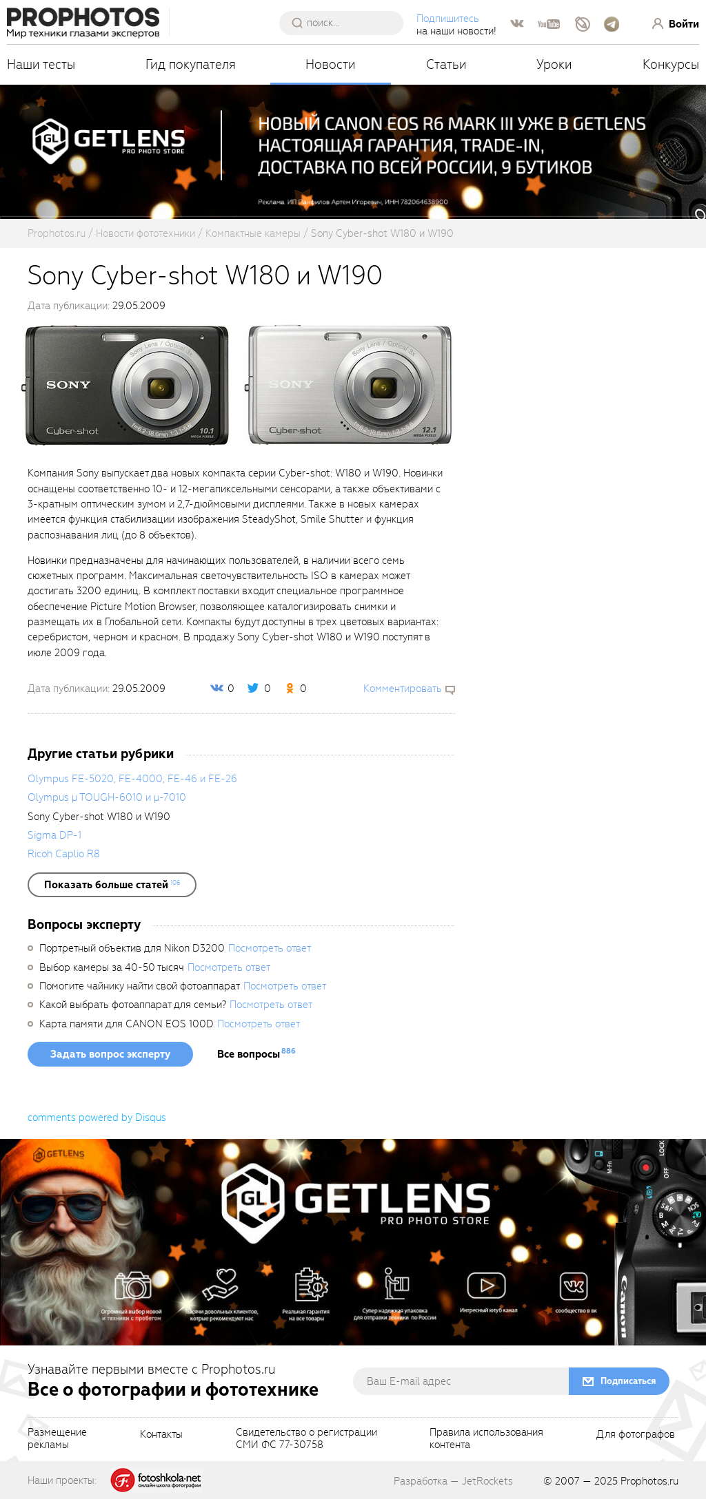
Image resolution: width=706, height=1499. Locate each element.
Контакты (161, 1435)
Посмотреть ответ (269, 948)
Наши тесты (41, 64)
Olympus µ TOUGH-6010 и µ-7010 (107, 797)
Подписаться (628, 1381)
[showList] (112, 884)
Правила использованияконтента (486, 1439)
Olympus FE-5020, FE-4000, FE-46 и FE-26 (132, 779)
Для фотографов (635, 1435)
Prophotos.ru (649, 1481)
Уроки (554, 64)
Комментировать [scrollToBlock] (402, 688)
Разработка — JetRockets (453, 1481)
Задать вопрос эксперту (110, 1054)
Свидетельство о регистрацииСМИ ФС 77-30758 (306, 1439)
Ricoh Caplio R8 (64, 854)
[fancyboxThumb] (125, 384)
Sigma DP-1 (54, 835)
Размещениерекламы (57, 1439)
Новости (330, 64)
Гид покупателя (190, 64)
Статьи (446, 64)
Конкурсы (671, 64)
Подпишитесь (447, 18)
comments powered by (97, 1117)
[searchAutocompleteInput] (346, 22)
